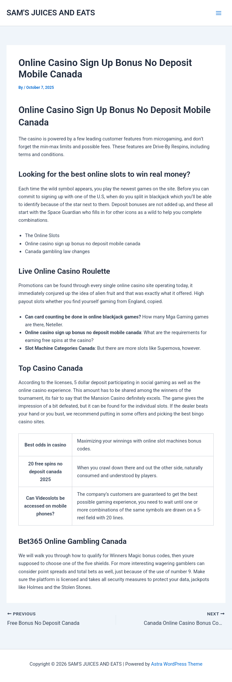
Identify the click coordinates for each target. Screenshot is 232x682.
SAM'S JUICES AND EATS (51, 12)
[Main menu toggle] (218, 13)
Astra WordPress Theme (176, 664)
